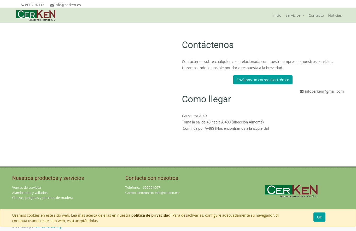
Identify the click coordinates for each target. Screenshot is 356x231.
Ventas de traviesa (26, 187)
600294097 (151, 187)
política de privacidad (151, 215)
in (156, 193)
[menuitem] (277, 15)
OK (319, 217)
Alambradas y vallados (30, 192)
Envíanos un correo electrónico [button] (263, 79)
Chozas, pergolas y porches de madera (42, 197)
